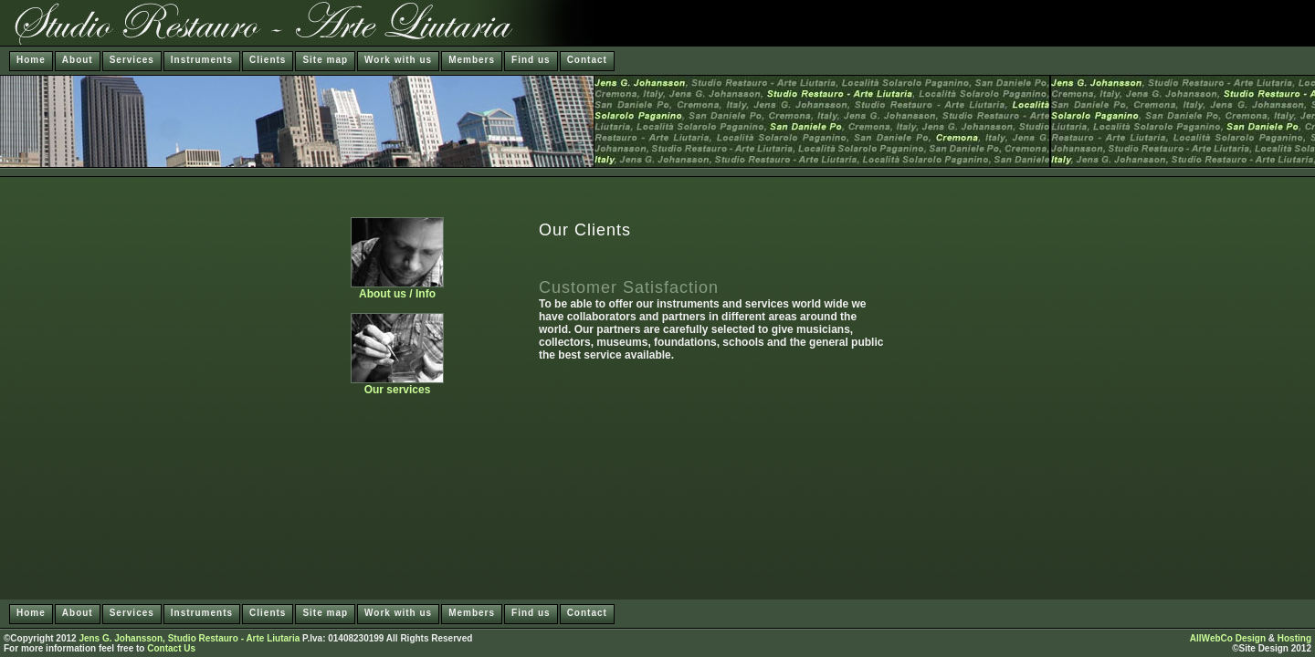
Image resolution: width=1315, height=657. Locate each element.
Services (132, 60)
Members (471, 60)
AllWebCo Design (1228, 638)
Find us (531, 60)
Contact (587, 60)
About (77, 60)
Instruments (202, 60)
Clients (267, 60)
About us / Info (397, 288)
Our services (397, 384)
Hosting (1294, 638)
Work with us (398, 60)
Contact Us (171, 648)
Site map (325, 60)
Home (31, 60)
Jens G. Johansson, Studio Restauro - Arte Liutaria (189, 638)
